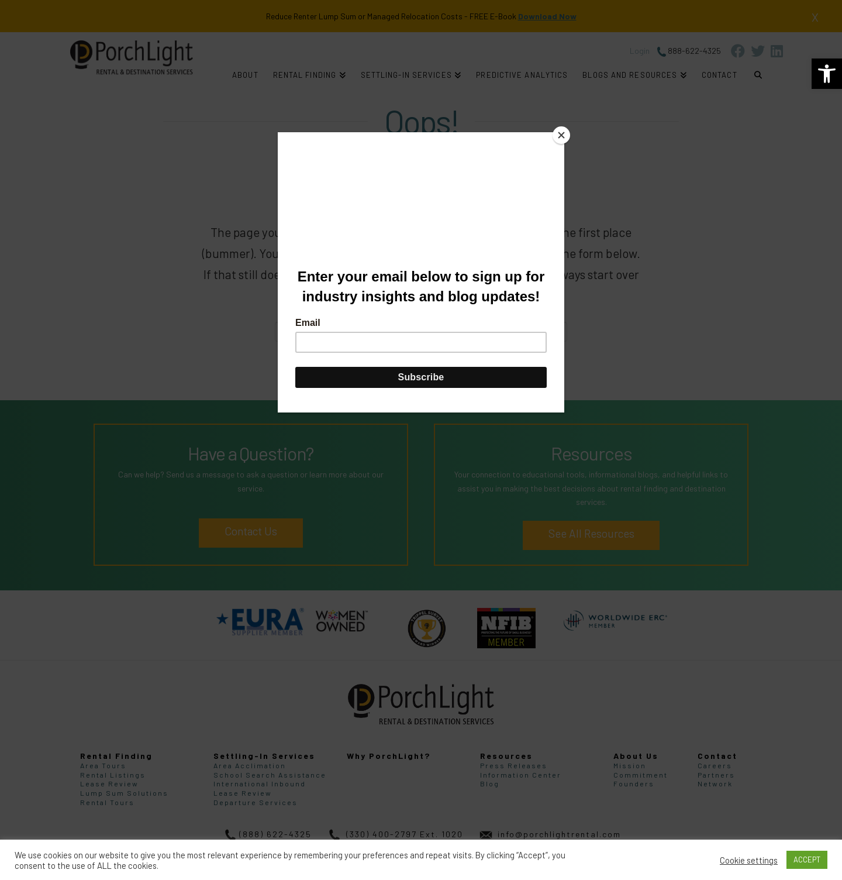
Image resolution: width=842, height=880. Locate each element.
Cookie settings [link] (749, 860)
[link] (827, 74)
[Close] (561, 135)
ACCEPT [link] (806, 859)
